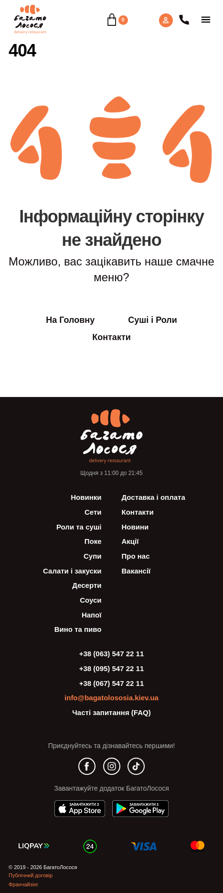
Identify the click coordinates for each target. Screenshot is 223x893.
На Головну (70, 320)
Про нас (136, 556)
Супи (92, 556)
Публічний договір (31, 875)
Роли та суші (79, 527)
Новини (135, 527)
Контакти (111, 337)
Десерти (86, 585)
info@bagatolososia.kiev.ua (111, 698)
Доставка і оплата (153, 497)
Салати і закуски (72, 571)
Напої (92, 615)
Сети (93, 512)
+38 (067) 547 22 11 (111, 683)
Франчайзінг (23, 884)
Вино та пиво (78, 629)
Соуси (90, 600)
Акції (130, 541)
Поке (93, 541)
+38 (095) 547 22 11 (111, 668)
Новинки (86, 497)
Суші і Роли (152, 320)
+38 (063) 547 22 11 (111, 654)
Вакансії (136, 571)
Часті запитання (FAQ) (111, 712)
